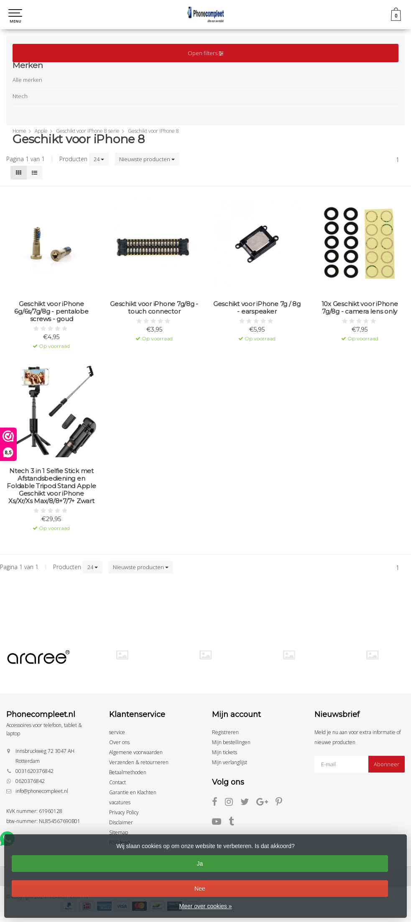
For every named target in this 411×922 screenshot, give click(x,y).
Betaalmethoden (127, 772)
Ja (200, 863)
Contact (117, 782)
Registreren (225, 732)
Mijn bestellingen (231, 742)
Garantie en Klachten (132, 792)
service (117, 732)
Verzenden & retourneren (138, 762)
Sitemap (118, 832)
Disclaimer (121, 822)
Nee (199, 888)
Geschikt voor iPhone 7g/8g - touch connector (154, 307)
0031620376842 (34, 771)
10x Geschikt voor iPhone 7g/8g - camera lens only (360, 307)
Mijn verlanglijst (229, 762)
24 (99, 159)
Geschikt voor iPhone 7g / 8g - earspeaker (257, 307)
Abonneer (386, 764)
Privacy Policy (124, 812)
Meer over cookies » (205, 906)
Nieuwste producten (147, 159)
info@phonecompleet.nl (41, 791)
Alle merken (27, 80)
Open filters (205, 53)
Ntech (20, 96)
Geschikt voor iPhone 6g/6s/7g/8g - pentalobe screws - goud (51, 311)
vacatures (119, 802)
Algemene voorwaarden (136, 752)
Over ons (119, 742)
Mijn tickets (224, 752)
